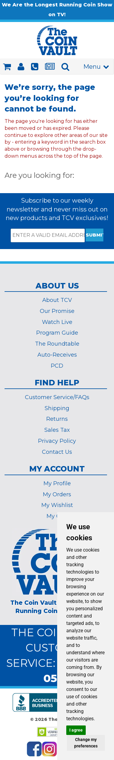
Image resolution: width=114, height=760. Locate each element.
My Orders (57, 494)
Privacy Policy (57, 441)
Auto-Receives (57, 354)
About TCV (57, 300)
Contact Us (57, 452)
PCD (57, 365)
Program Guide (57, 332)
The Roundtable (57, 343)
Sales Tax (57, 430)
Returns (57, 419)
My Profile (57, 483)
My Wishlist (57, 505)
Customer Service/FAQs (57, 397)
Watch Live (57, 322)
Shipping (57, 408)
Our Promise (57, 311)
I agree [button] (76, 730)
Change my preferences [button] (86, 742)
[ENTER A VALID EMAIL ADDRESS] (48, 235)
